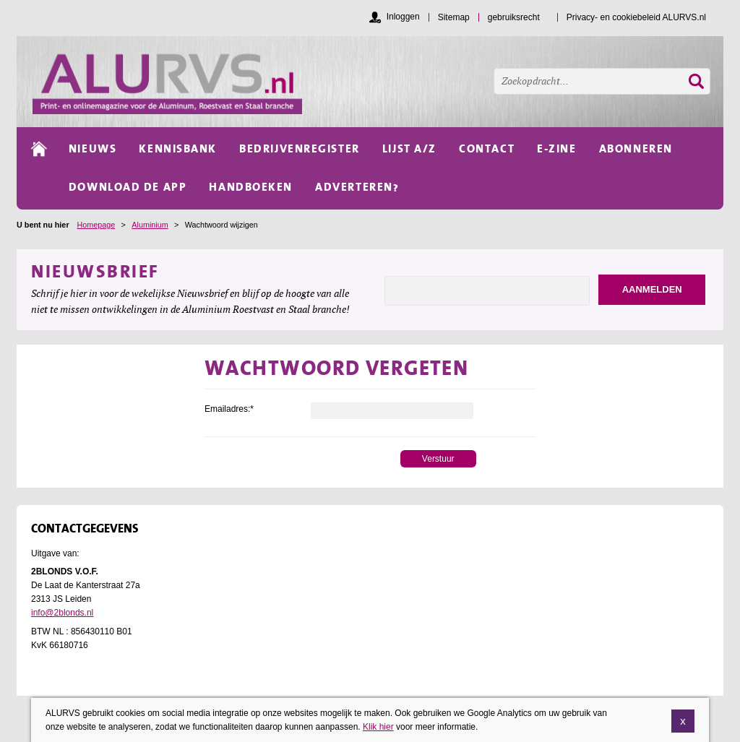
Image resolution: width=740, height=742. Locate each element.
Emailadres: (229, 409)
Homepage (96, 224)
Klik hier (378, 735)
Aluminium (150, 224)
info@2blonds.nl (62, 613)
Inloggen (403, 17)
